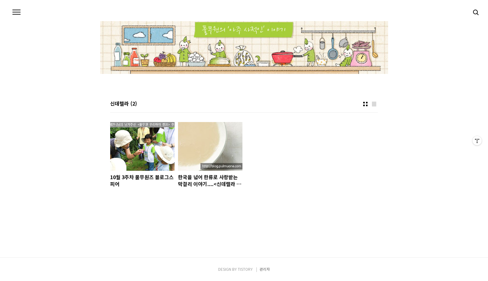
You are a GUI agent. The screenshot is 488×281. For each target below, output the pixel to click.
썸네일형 (365, 104)
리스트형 (374, 104)
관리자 (265, 269)
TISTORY (245, 269)
